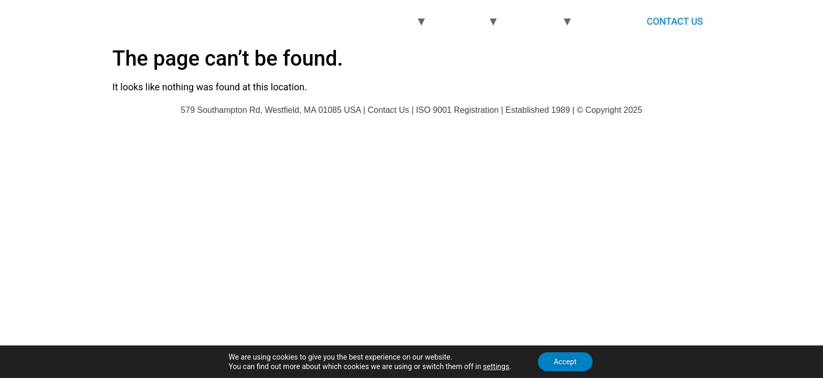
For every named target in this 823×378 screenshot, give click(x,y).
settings (496, 366)
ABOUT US (609, 21)
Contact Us (388, 110)
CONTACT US (675, 21)
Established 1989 (537, 110)
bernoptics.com (185, 20)
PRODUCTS (386, 21)
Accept (565, 362)
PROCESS (461, 21)
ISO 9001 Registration (457, 110)
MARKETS (534, 21)
